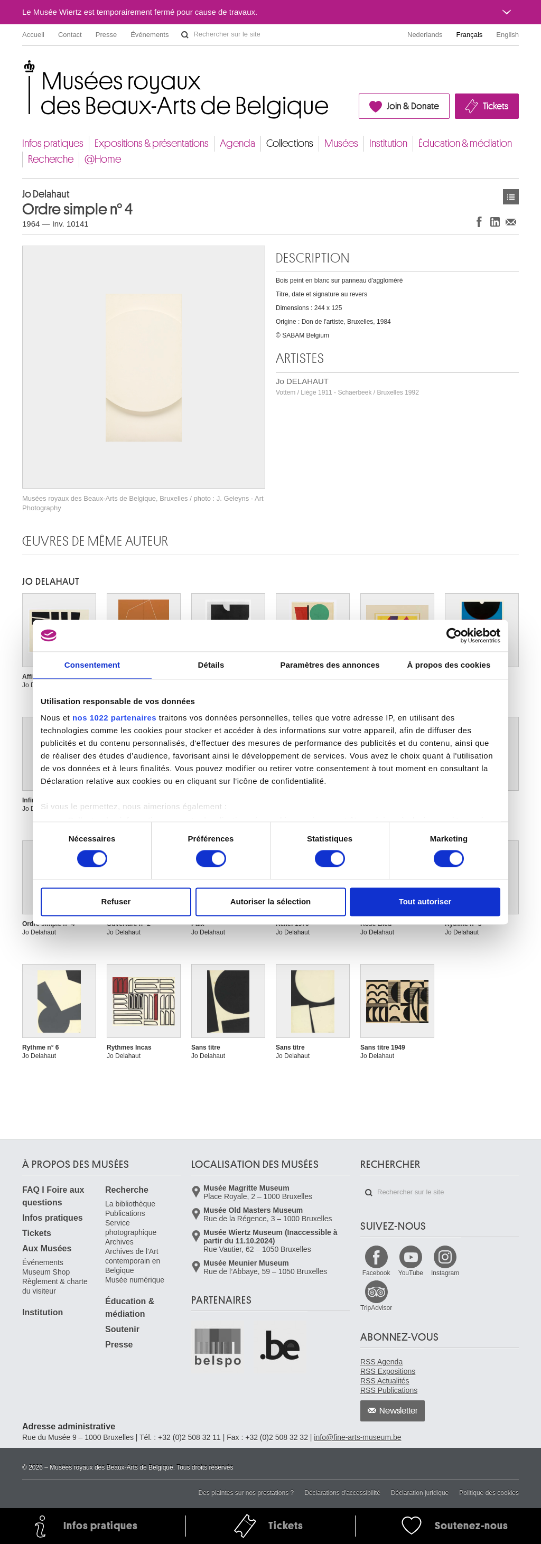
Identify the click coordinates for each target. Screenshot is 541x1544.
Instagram (445, 1273)
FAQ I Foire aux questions (53, 1196)
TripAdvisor (376, 1308)
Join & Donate (413, 106)
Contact (70, 35)
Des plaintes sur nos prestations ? (246, 1492)
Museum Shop (46, 1272)
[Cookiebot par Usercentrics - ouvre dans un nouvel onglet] (454, 635)
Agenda (237, 143)
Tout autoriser (425, 901)
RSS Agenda (381, 1362)
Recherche (50, 159)
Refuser (116, 901)
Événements (149, 35)
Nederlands (425, 35)
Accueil (33, 35)
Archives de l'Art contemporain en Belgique (132, 1261)
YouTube (410, 1273)
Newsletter (398, 1411)
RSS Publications (388, 1390)
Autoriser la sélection (270, 901)
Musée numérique (134, 1280)
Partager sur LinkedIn (495, 221)
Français (469, 35)
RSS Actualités (384, 1381)
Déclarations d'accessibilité (342, 1492)
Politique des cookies (489, 1492)
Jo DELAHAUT (347, 386)
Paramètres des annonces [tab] (329, 664)
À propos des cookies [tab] (449, 664)
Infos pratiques (52, 143)
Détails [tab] (211, 664)
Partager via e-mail (511, 221)
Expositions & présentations (152, 143)
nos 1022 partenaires (114, 717)
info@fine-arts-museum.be (357, 1437)
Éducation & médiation (465, 143)
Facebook (376, 1273)
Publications (125, 1213)
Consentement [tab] (92, 664)
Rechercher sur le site (185, 35)
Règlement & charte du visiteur (55, 1286)
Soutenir (122, 1329)
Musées (341, 143)
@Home (103, 159)
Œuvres (511, 196)
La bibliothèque (130, 1204)
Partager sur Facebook (479, 221)
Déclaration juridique (420, 1492)
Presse (106, 35)
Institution (388, 143)
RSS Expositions (387, 1371)
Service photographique (130, 1228)
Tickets (495, 106)
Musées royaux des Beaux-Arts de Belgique (23, 68)
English (507, 35)
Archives (119, 1242)
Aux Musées (46, 1248)
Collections (289, 143)
